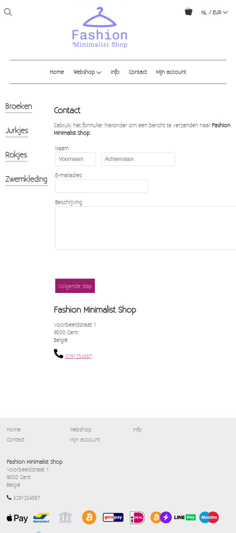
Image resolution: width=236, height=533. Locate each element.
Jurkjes (16, 130)
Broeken (18, 106)
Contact (138, 72)
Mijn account (171, 72)
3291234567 (78, 364)
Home (57, 72)
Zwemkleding (26, 178)
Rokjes (16, 154)
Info (115, 72)
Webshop (87, 72)
